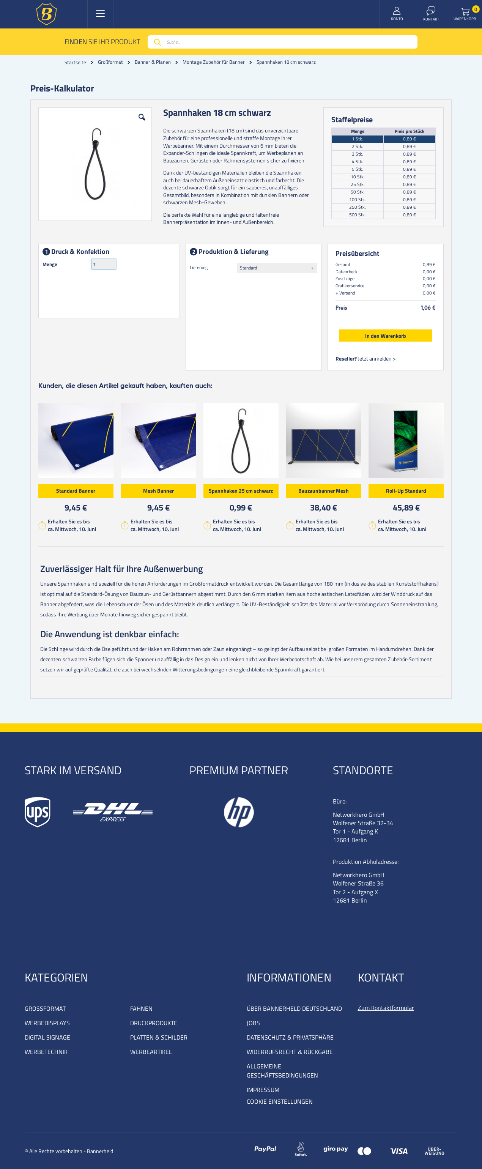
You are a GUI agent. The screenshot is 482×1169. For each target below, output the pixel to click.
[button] (141, 123)
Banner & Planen (153, 62)
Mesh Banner (158, 491)
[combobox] (282, 42)
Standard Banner (75, 491)
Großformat (110, 62)
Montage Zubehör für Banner (214, 62)
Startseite (75, 62)
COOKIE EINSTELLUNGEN (280, 1101)
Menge (50, 264)
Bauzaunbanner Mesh (323, 491)
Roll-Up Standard (406, 491)
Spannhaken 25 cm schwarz (241, 491)
